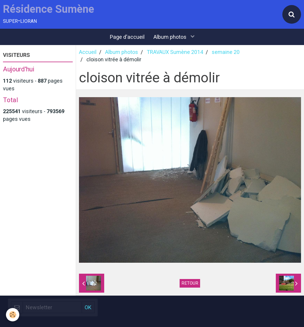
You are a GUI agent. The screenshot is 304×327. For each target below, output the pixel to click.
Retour (189, 283)
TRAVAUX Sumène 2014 (175, 52)
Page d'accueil (127, 37)
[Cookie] (12, 314)
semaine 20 (226, 52)
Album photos (170, 37)
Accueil (87, 52)
